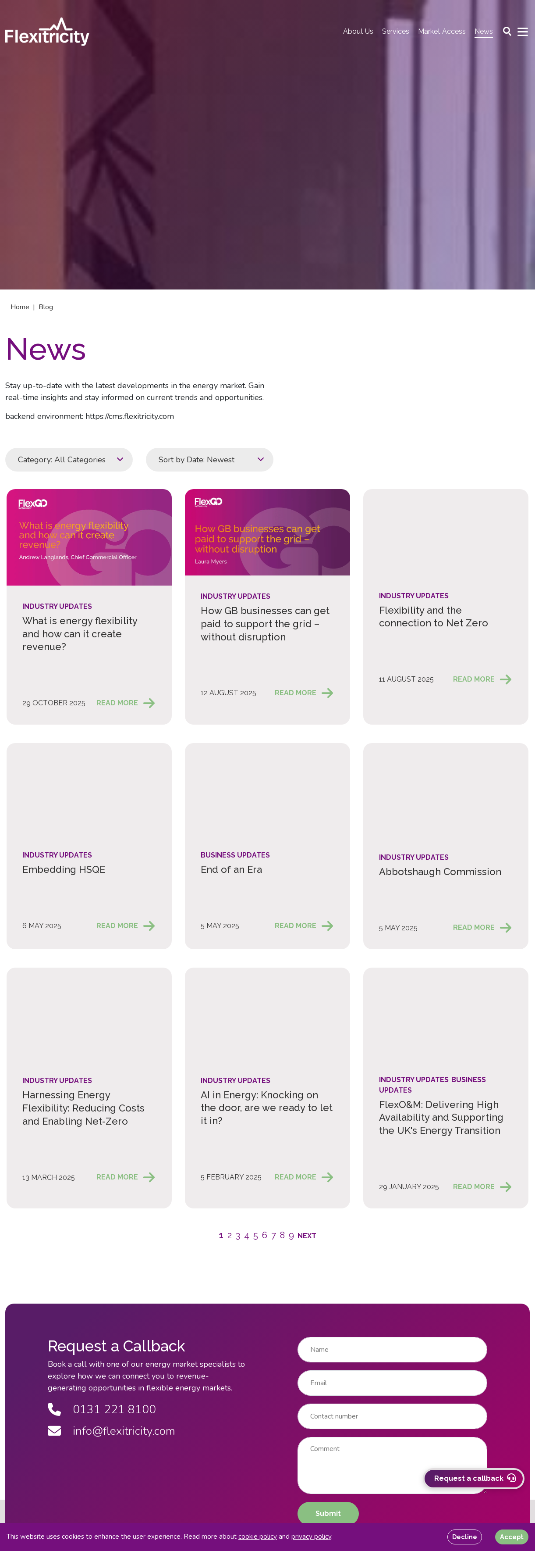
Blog (46, 307)
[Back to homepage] (47, 31)
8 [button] (282, 1235)
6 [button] (264, 1235)
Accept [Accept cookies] (512, 1536)
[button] (307, 1235)
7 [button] (273, 1235)
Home (20, 307)
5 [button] (255, 1235)
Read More (117, 703)
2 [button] (229, 1235)
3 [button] (238, 1235)
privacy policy (311, 1536)
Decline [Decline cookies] (464, 1536)
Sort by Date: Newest (196, 459)
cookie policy (257, 1536)
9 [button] (291, 1235)
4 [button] (246, 1235)
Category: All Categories (62, 459)
